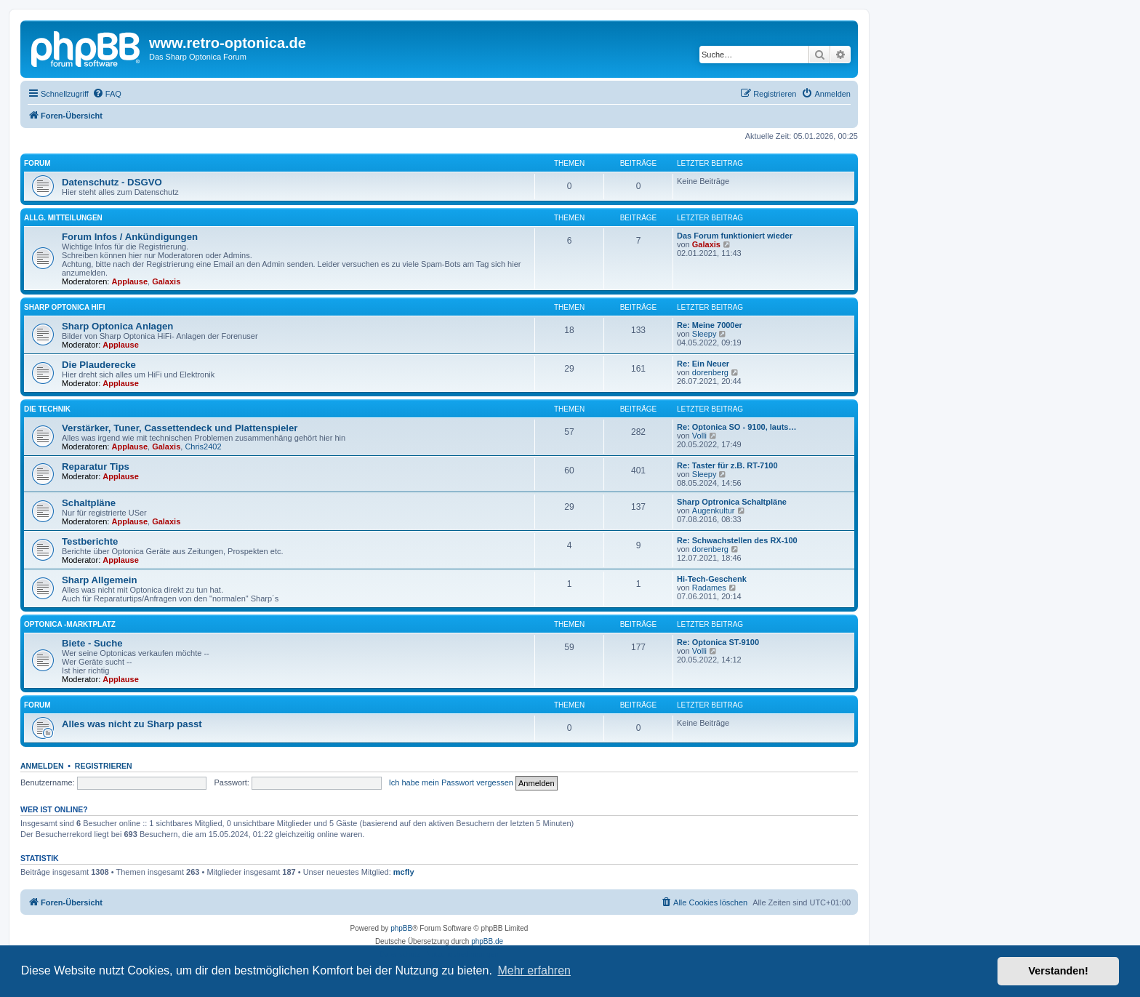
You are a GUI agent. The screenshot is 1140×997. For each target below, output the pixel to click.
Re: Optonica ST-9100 (718, 642)
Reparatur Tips (95, 466)
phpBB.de (487, 941)
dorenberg (710, 372)
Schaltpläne (89, 502)
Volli (699, 435)
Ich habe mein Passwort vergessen (451, 782)
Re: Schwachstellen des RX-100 (737, 540)
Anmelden (42, 765)
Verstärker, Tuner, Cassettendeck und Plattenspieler (179, 428)
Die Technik (47, 409)
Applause (130, 281)
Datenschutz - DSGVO (112, 182)
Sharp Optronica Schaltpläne (732, 501)
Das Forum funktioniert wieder (734, 235)
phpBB (401, 928)
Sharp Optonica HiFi (64, 307)
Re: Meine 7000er (709, 325)
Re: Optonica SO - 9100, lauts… (736, 427)
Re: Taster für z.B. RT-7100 (727, 465)
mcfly (403, 872)
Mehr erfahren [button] (534, 970)
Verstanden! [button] (1058, 971)
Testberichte (90, 541)
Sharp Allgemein (99, 579)
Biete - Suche (92, 643)
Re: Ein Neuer (703, 363)
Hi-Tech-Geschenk (712, 578)
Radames (709, 587)
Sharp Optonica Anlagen (117, 326)
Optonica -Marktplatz (70, 624)
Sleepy (704, 333)
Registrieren (103, 765)
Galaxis (166, 281)
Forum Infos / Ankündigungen (130, 236)
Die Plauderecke (99, 364)
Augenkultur (713, 510)
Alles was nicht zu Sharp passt (132, 723)
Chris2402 (203, 446)
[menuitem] (106, 94)
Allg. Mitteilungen (63, 218)
